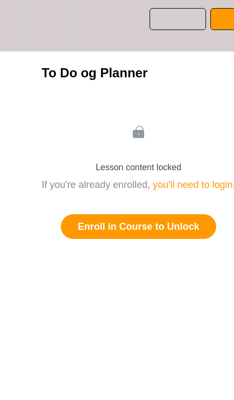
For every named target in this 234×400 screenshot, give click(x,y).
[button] (13, 25)
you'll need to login (193, 184)
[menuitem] (46, 25)
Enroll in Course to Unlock (138, 226)
